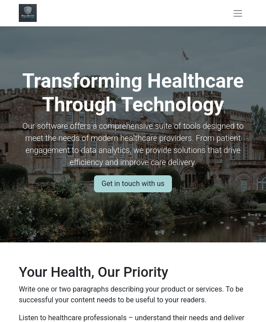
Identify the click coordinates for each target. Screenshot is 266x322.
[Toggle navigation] (237, 13)
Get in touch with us (133, 183)
